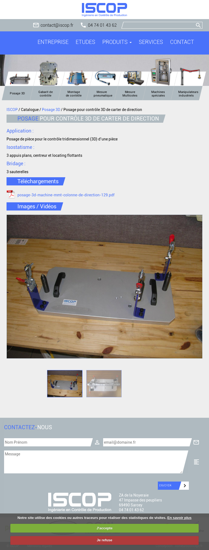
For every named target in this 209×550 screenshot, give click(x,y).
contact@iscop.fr (57, 25)
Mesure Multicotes (129, 93)
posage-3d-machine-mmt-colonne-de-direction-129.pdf (66, 195)
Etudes (85, 42)
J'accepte (105, 528)
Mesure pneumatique (103, 93)
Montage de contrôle (74, 93)
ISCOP (12, 109)
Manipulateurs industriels (188, 93)
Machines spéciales (158, 93)
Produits (117, 42)
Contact (182, 42)
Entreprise (53, 42)
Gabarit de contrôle (45, 93)
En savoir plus (179, 518)
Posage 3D (17, 93)
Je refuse (104, 540)
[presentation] (27, 483)
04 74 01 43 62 (102, 25)
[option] (104, 287)
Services (151, 42)
